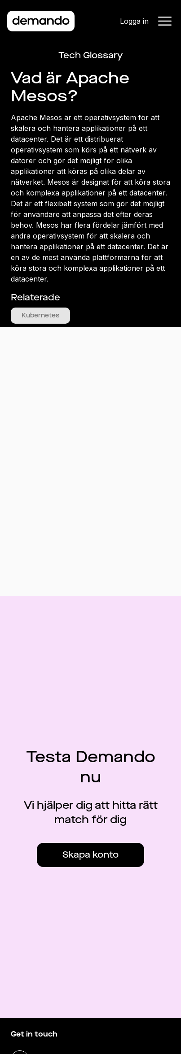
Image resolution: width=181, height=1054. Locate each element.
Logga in (134, 21)
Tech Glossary (90, 55)
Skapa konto (90, 855)
